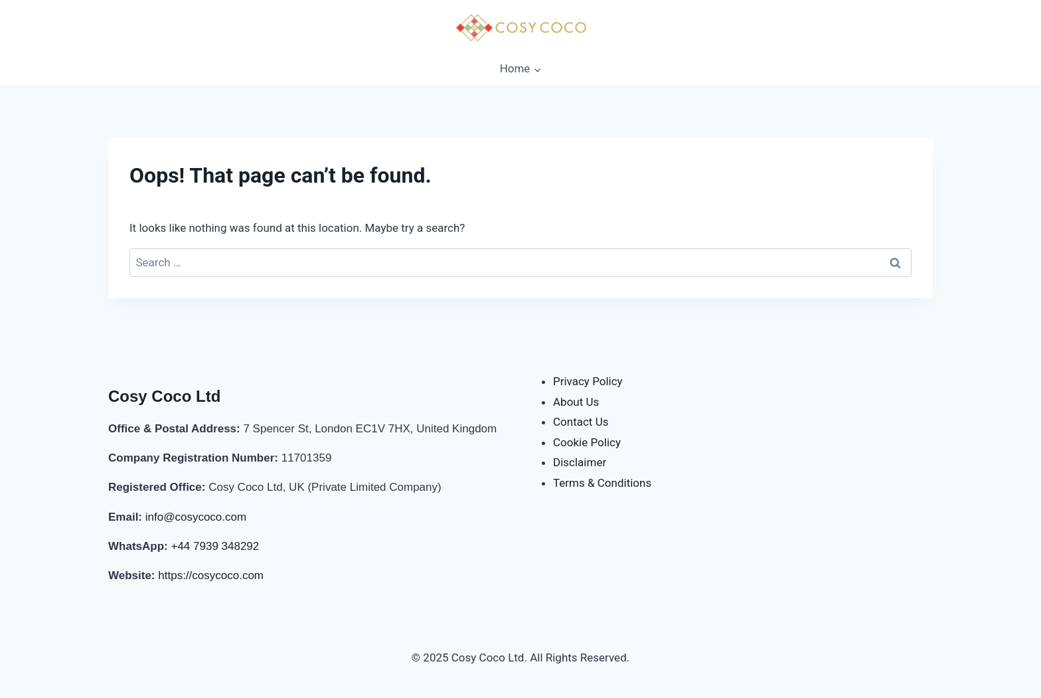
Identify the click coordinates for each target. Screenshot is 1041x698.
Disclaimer (579, 462)
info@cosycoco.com (195, 517)
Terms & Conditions (602, 482)
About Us (576, 401)
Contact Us (580, 421)
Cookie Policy (587, 442)
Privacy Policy (588, 381)
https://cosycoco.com (211, 575)
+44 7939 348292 (215, 546)
